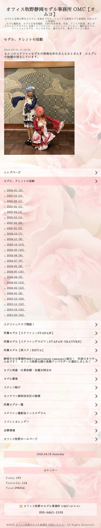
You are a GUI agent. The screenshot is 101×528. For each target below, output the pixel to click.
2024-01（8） (15, 293)
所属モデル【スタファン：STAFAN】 (29, 333)
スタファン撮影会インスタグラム (25, 413)
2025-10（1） (15, 196)
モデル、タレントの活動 (19, 181)
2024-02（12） (16, 288)
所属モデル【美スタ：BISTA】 (24, 350)
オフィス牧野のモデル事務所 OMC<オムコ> (40, 525)
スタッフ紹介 (12, 387)
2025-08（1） (15, 201)
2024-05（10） (16, 272)
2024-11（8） (15, 239)
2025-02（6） (15, 223)
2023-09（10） (16, 315)
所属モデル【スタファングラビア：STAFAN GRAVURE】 (43, 341)
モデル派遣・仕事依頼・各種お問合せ (28, 370)
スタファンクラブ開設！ (19, 324)
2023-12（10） (16, 299)
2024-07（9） (15, 261)
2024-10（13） (16, 245)
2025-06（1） (15, 207)
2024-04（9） (15, 277)
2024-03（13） (16, 282)
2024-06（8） (15, 266)
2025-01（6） (15, 228)
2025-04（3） (15, 212)
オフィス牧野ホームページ (21, 439)
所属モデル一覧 (13, 404)
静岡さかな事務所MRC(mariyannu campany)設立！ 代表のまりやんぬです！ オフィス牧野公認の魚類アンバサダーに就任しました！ (49, 360)
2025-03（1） (15, 217)
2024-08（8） (15, 255)
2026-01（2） (15, 190)
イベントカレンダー (16, 422)
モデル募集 (11, 379)
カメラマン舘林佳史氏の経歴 (22, 396)
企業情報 (9, 430)
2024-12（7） (15, 234)
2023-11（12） (16, 304)
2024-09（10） (16, 250)
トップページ (12, 172)
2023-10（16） (16, 310)
